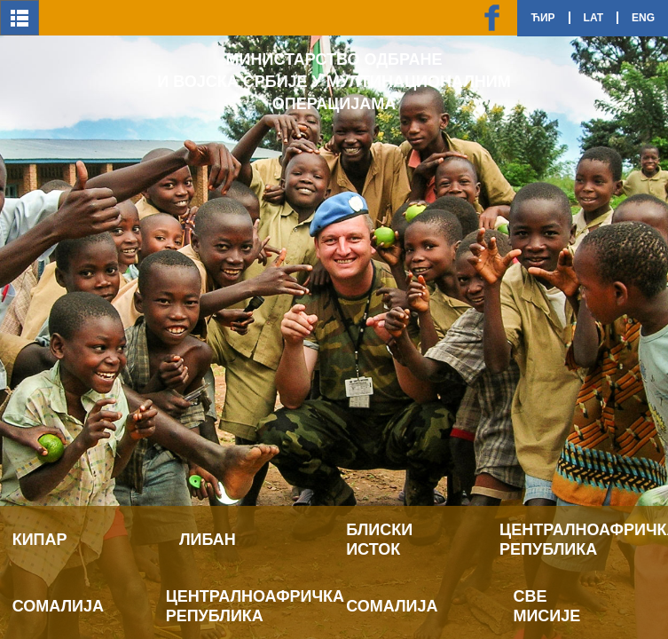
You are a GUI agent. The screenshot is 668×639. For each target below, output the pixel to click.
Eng (643, 18)
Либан (207, 539)
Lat (593, 18)
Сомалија (58, 606)
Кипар (39, 539)
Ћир (542, 18)
